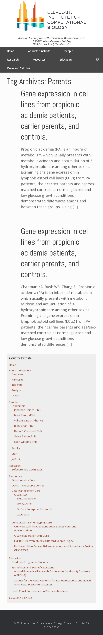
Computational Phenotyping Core (32, 522)
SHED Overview (26, 498)
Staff (14, 453)
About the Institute (39, 51)
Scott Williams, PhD (25, 441)
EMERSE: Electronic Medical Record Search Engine (44, 541)
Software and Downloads (27, 469)
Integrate (17, 384)
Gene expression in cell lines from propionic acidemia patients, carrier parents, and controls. (55, 115)
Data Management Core (26, 490)
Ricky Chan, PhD (24, 425)
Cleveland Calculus (18, 68)
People (68, 51)
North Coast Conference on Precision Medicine (40, 591)
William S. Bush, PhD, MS (29, 420)
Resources (39, 59)
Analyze (16, 390)
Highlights (17, 379)
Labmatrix (23, 514)
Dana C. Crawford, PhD (28, 431)
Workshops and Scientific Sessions (33, 567)
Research (13, 59)
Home (10, 51)
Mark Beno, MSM (24, 415)
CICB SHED (20, 494)
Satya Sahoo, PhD (25, 436)
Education (66, 59)
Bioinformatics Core (23, 480)
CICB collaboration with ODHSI (32, 535)
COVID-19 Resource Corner (28, 485)
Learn (15, 395)
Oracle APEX (24, 504)
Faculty (16, 448)
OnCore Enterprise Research (34, 509)
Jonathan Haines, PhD (27, 410)
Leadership (18, 406)
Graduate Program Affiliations (30, 562)
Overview (17, 374)
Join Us (16, 459)
